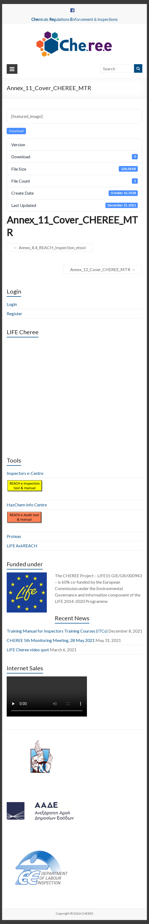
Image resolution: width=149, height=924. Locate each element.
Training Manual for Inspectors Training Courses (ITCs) (57, 630)
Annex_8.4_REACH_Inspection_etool (50, 247)
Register (14, 313)
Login (12, 304)
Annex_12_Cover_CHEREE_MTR (102, 269)
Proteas (14, 536)
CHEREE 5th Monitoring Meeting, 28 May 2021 (51, 640)
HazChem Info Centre (27, 504)
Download (16, 131)
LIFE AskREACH (22, 545)
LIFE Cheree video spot (28, 649)
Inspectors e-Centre (25, 473)
